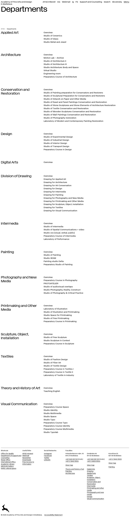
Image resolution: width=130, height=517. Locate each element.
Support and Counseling (91, 2)
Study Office (5, 460)
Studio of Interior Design (55, 143)
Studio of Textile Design (55, 366)
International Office (8, 462)
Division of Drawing (16, 176)
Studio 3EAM (50, 258)
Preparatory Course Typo (56, 423)
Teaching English (52, 391)
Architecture (11, 54)
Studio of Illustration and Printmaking (61, 312)
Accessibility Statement (53, 515)
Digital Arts (9, 162)
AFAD (3, 29)
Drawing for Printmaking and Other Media (64, 201)
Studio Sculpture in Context (57, 341)
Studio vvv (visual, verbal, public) (59, 233)
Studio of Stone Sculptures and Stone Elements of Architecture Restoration (80, 105)
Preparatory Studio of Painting (58, 265)
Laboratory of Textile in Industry (59, 375)
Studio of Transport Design (56, 146)
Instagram (48, 453)
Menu (126, 2)
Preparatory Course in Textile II (58, 372)
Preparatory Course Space (56, 407)
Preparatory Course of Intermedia (60, 236)
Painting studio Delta (54, 261)
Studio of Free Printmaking (56, 318)
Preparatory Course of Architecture (60, 77)
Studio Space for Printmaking (58, 315)
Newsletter (26, 458)
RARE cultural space (8, 468)
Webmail (66, 2)
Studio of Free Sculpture (55, 337)
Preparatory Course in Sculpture (59, 344)
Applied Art (10, 32)
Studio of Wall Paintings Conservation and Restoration (70, 115)
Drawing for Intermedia (55, 192)
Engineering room (52, 74)
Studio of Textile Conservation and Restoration (66, 108)
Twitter (46, 458)
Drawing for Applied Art (55, 179)
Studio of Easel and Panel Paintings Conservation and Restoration (75, 102)
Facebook (48, 455)
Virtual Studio (50, 70)
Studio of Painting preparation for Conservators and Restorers (73, 93)
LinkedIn (47, 460)
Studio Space (50, 417)
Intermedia (9, 223)
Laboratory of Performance (56, 239)
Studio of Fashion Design (56, 360)
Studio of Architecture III (55, 64)
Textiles (7, 356)
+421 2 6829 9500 (93, 461)
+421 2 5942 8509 (115, 459)
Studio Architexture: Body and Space (61, 67)
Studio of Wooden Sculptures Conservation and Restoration (72, 112)
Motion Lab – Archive (54, 58)
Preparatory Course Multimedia (59, 429)
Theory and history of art (74, 469)
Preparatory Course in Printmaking (60, 321)
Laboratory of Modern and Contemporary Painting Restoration (73, 121)
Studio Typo (49, 420)
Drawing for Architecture (55, 182)
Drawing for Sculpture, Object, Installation (63, 204)
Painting (7, 252)
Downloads (26, 460)
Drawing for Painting (53, 195)
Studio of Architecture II (55, 61)
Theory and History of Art (20, 388)
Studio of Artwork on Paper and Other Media (65, 99)
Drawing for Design (53, 189)
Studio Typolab (51, 432)
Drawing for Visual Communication (60, 211)
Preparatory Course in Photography (60, 280)
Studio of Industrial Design (56, 140)
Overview (48, 33)
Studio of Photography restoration (60, 118)
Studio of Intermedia (53, 227)
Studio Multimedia (52, 413)
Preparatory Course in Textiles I (59, 369)
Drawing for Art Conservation (57, 186)
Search (107, 2)
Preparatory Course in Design (58, 150)
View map (69, 465)
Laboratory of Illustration (55, 309)
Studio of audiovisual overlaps (58, 287)
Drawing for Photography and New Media (63, 198)
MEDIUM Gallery (7, 466)
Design (6, 134)
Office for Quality (7, 453)
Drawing (90, 471)
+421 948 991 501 (93, 459)
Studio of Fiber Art (52, 363)
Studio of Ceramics (53, 36)
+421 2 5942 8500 (72, 461)
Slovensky (117, 2)
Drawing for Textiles (53, 208)
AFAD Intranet (49, 2)
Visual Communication (19, 404)
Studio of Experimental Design (58, 137)
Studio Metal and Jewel (55, 42)
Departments (11, 29)
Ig (73, 2)
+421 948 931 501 (71, 459)
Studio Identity (51, 410)
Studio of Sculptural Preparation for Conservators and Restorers (74, 96)
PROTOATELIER (51, 284)
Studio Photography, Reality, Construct (62, 290)
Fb (77, 2)
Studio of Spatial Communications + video (64, 230)
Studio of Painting (52, 255)
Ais (58, 2)
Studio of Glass (51, 39)
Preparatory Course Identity (57, 426)
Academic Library (7, 464)
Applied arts (91, 473)
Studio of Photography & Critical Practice (63, 293)
